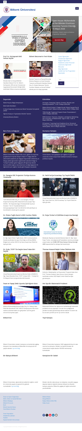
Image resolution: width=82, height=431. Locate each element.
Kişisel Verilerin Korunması (11, 420)
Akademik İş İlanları (9, 416)
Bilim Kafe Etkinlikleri (9, 106)
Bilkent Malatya (8, 401)
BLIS (4, 405)
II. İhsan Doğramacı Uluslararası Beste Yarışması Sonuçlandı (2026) (21, 110)
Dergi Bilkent (46, 399)
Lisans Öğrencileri (63, 56)
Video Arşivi (46, 403)
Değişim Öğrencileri (64, 61)
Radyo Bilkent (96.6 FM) (49, 401)
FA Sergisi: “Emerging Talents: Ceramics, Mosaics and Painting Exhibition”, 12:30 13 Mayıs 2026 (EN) (58, 103)
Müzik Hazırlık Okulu (9, 407)
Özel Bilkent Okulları (9, 409)
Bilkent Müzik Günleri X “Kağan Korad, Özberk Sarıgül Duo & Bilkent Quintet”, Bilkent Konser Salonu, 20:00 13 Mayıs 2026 (61, 108)
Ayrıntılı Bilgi (59, 40)
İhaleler (5, 418)
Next (80, 34)
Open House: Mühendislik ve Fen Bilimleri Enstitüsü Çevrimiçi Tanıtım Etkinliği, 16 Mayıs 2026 (64, 24)
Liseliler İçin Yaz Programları (66, 71)
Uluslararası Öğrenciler (65, 59)
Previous (2, 34)
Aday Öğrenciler (63, 69)
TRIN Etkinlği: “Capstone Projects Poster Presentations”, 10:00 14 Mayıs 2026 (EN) (59, 113)
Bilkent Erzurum (8, 403)
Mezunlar (61, 67)
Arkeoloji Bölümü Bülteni (10, 117)
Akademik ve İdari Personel (66, 63)
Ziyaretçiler (61, 73)
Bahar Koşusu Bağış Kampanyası (13, 103)
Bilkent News (46, 397)
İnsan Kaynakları (8, 413)
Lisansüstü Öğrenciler (64, 65)
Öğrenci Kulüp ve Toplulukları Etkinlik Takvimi (17, 114)
